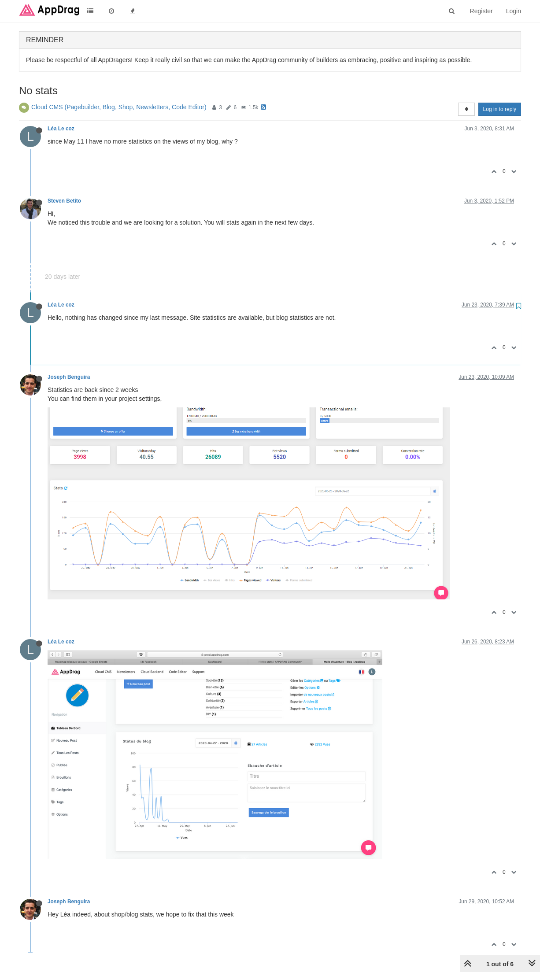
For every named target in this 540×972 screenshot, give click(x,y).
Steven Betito (64, 201)
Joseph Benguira (69, 377)
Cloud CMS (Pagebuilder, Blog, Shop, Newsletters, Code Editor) (119, 107)
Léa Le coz (61, 129)
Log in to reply (499, 109)
